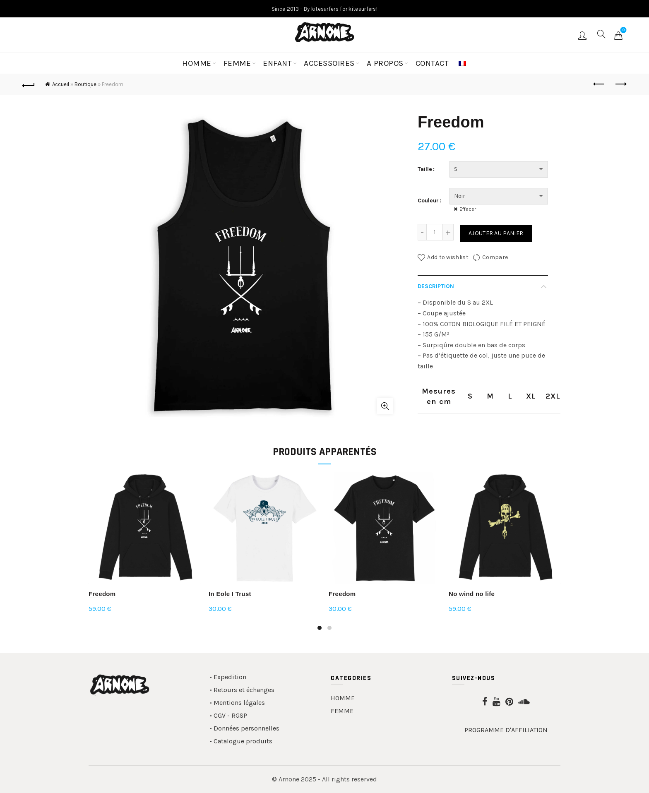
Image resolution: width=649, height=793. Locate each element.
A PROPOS (385, 63)
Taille (425, 169)
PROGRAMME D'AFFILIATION (506, 730)
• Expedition (228, 677)
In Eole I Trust (230, 593)
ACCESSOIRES (329, 63)
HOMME (197, 63)
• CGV (218, 715)
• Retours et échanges (242, 690)
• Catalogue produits (241, 741)
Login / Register (583, 35)
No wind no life (472, 593)
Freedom (102, 593)
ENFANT (277, 63)
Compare (495, 257)
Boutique (85, 84)
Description (436, 286)
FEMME (237, 63)
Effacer (467, 209)
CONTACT (432, 63)
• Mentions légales (237, 702)
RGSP (239, 715)
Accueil (60, 84)
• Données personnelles (244, 728)
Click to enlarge (385, 406)
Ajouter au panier (496, 233)
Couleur (428, 200)
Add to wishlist (448, 257)
